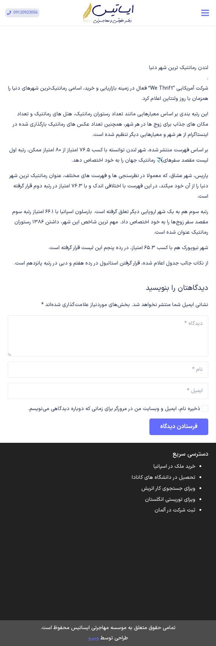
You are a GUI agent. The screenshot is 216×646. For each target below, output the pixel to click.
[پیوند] (108, 13)
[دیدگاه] (108, 335)
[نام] (108, 370)
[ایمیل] (108, 391)
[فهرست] (205, 13)
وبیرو (93, 638)
